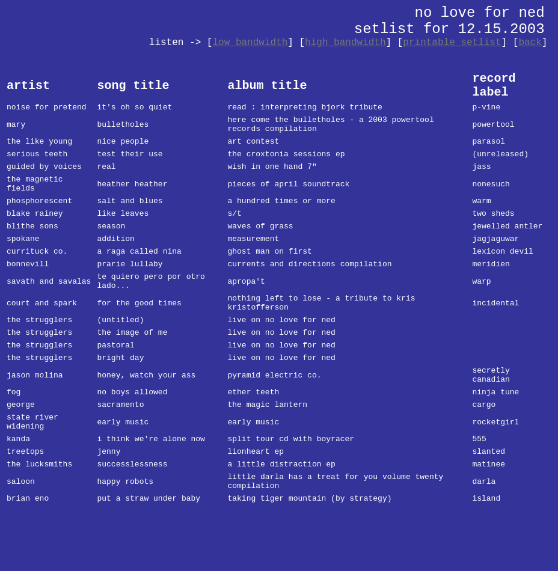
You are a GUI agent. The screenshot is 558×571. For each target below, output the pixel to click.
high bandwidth (345, 42)
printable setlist (452, 42)
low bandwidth (249, 42)
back (529, 42)
